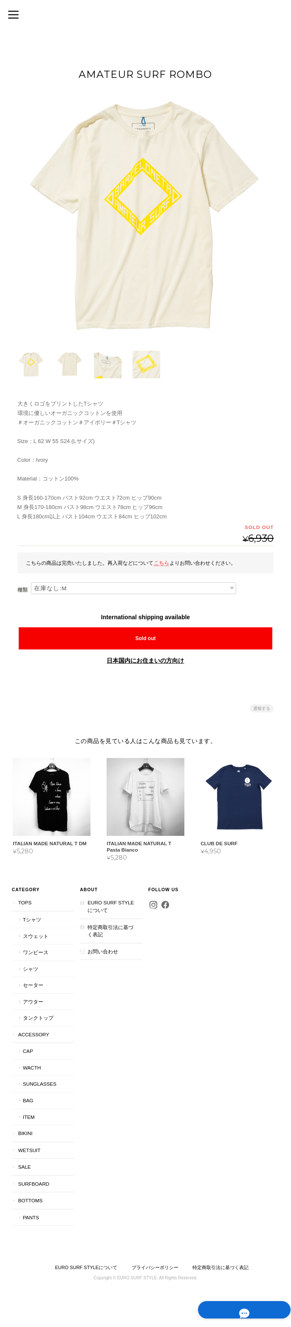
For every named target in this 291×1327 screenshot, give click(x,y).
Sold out (145, 638)
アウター (33, 1001)
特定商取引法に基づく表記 (110, 930)
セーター (33, 985)
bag (28, 1100)
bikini (25, 1133)
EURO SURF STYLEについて (111, 906)
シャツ (30, 968)
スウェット (35, 935)
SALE (24, 1167)
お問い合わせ (103, 951)
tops (24, 902)
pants (31, 1217)
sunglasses (39, 1084)
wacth (31, 1067)
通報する (261, 708)
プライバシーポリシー (155, 1267)
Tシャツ (32, 919)
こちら (161, 562)
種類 (22, 590)
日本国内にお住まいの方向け (145, 660)
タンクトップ (38, 1018)
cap (28, 1051)
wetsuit (29, 1150)
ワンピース (35, 952)
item (28, 1116)
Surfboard (33, 1183)
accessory (33, 1034)
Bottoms (30, 1200)
